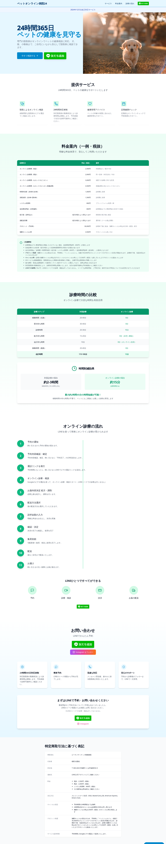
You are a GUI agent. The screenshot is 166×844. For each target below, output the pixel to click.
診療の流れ (130, 3)
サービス (108, 3)
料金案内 (118, 3)
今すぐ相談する (30, 55)
